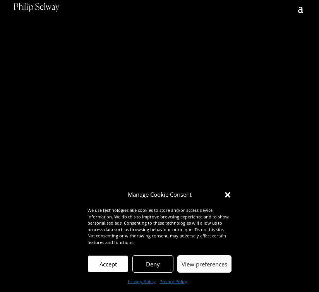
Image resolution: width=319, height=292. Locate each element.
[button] (228, 195)
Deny (153, 264)
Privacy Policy (142, 281)
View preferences (204, 264)
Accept (108, 264)
